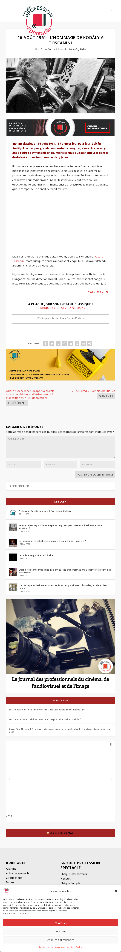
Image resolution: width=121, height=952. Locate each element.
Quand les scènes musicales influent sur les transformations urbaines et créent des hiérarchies (65, 572)
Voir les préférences (60, 940)
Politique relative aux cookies (52, 947)
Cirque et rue (14, 879)
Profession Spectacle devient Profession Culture (45, 512)
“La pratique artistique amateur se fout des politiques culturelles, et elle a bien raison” (63, 588)
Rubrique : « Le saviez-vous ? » (60, 309)
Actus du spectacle (17, 874)
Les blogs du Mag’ (62, 834)
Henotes (65, 880)
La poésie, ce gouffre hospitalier (36, 556)
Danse (10, 884)
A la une (11, 870)
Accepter (60, 922)
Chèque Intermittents (73, 875)
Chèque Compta (70, 884)
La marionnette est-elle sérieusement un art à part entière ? (52, 542)
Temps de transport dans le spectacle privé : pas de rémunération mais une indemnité (60, 528)
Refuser (60, 931)
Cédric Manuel (57, 51)
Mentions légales (74, 947)
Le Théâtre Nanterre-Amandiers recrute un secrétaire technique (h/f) (47, 711)
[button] (116, 891)
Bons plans (60, 701)
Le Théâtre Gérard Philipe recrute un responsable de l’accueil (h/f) (45, 720)
